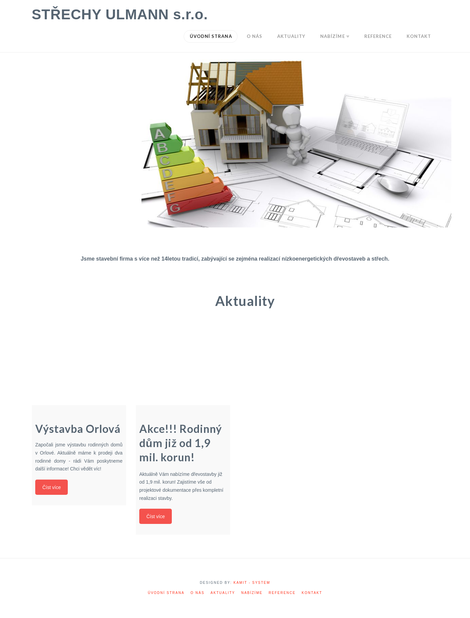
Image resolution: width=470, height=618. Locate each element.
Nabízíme (252, 593)
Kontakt (312, 593)
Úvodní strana (166, 593)
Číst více (52, 485)
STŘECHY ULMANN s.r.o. (120, 14)
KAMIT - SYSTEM (251, 582)
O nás (197, 593)
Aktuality (222, 593)
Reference (282, 593)
